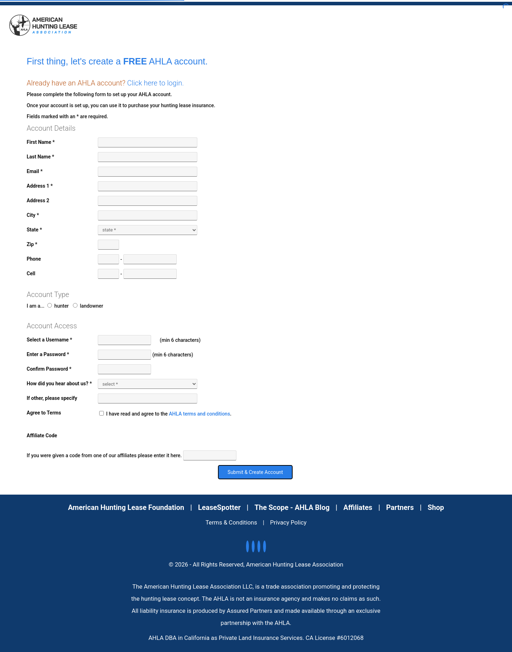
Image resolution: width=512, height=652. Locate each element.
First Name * (41, 142)
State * (34, 230)
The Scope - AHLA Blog (292, 507)
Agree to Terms (44, 413)
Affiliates (357, 507)
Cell (31, 273)
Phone (34, 259)
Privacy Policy (288, 522)
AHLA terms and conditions (199, 414)
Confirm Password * (49, 369)
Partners (400, 507)
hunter (58, 306)
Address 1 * (40, 186)
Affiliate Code (42, 435)
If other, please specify (52, 398)
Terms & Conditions (231, 522)
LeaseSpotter (219, 507)
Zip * (32, 244)
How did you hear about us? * (59, 383)
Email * (35, 171)
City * (33, 215)
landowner (88, 306)
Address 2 (38, 200)
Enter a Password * (48, 354)
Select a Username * (49, 340)
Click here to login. (155, 83)
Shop (436, 507)
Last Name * (40, 157)
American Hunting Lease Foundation (126, 507)
